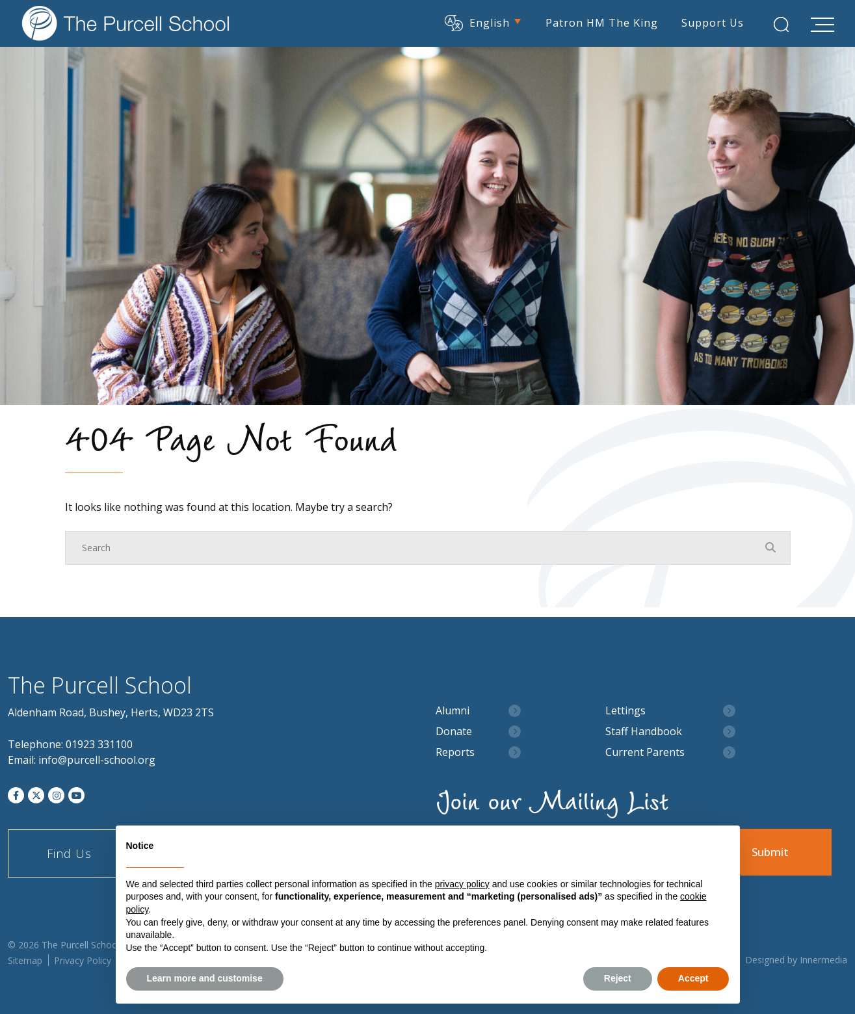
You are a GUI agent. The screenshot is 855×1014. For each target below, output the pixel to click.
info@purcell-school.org (96, 760)
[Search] (414, 548)
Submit (770, 851)
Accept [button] (693, 978)
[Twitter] (36, 795)
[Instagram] (56, 795)
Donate (454, 731)
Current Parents (645, 752)
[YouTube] (76, 795)
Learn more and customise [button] (205, 978)
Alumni (452, 711)
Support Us (712, 23)
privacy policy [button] (462, 884)
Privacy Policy (82, 960)
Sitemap (25, 960)
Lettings (625, 711)
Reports (455, 752)
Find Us (69, 853)
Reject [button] (617, 978)
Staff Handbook (643, 731)
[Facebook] (16, 795)
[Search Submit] (781, 24)
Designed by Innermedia (796, 960)
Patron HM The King (602, 23)
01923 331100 (99, 744)
